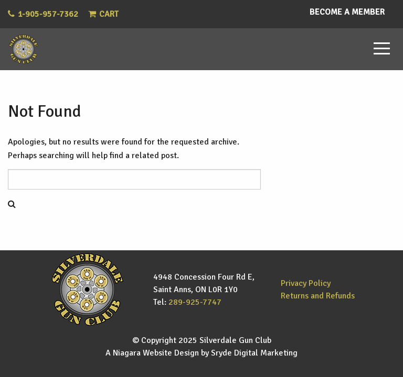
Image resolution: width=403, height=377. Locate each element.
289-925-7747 (194, 302)
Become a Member (347, 12)
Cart (103, 14)
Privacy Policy (306, 283)
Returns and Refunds (318, 296)
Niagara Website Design (156, 353)
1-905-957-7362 (48, 14)
